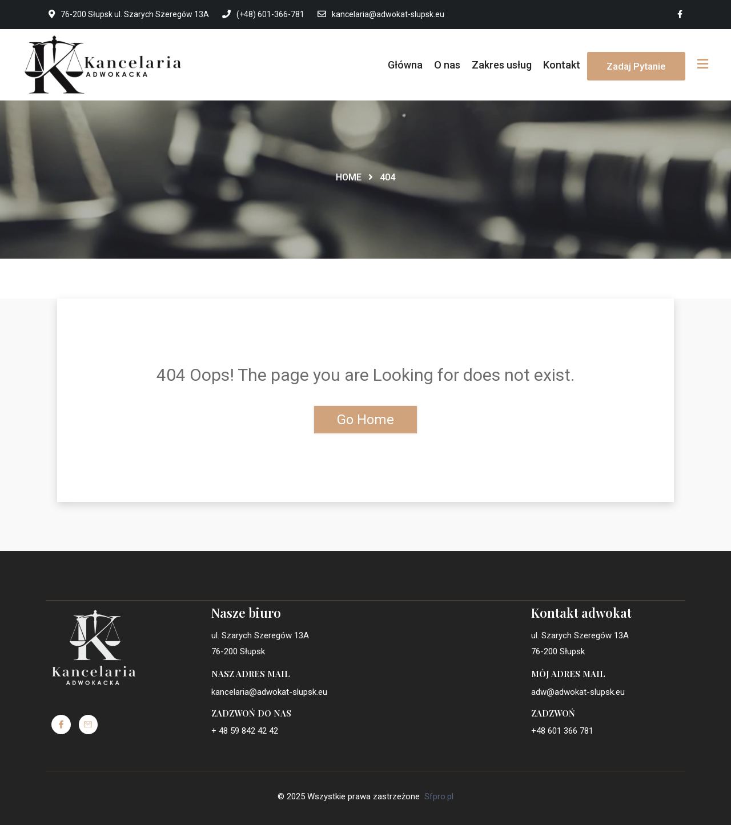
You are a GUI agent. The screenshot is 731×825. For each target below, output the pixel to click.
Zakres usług (502, 65)
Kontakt (561, 65)
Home (349, 177)
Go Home (365, 420)
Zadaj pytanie (636, 66)
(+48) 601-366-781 (263, 14)
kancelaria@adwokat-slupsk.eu (381, 14)
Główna (405, 65)
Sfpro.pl (438, 796)
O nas (447, 65)
